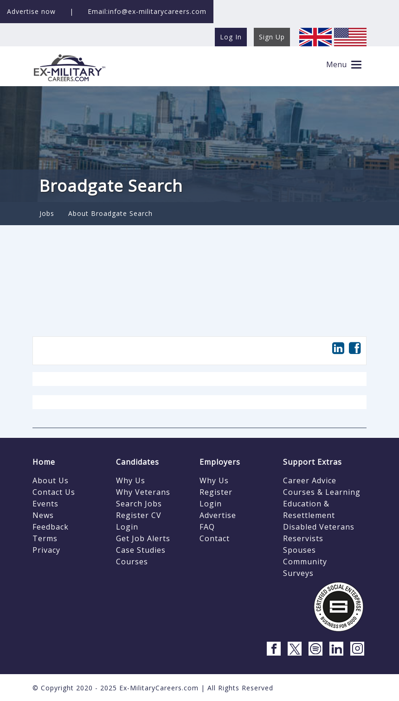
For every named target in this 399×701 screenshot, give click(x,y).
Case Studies (141, 550)
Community (305, 561)
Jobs (46, 213)
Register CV (138, 515)
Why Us (130, 480)
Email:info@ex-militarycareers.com (147, 11)
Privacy (46, 550)
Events (45, 504)
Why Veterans (143, 492)
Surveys (298, 573)
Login (127, 527)
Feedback (50, 527)
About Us (50, 480)
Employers (220, 462)
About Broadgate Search (110, 213)
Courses (132, 561)
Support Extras (312, 462)
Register (216, 492)
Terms (45, 538)
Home (43, 462)
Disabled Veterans (318, 527)
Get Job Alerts (143, 538)
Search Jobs (139, 504)
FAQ (207, 527)
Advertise (218, 515)
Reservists (303, 538)
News (43, 515)
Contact (215, 538)
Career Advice (309, 480)
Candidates (137, 462)
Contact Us (53, 492)
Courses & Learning (321, 492)
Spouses (299, 550)
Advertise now (31, 11)
